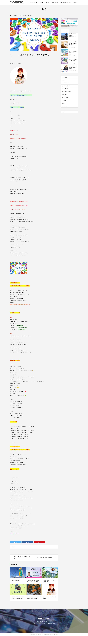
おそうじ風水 (64, 77)
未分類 (63, 103)
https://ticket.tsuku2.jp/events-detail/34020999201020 (20, 304)
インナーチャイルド (65, 85)
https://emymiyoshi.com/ (14, 533)
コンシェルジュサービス (66, 91)
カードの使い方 (65, 88)
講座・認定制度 (55, 2)
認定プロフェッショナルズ (65, 2)
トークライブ (64, 94)
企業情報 (75, 2)
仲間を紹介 (64, 100)
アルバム (63, 80)
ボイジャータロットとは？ (44, 2)
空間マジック (64, 106)
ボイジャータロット (65, 97)
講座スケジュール (33, 2)
